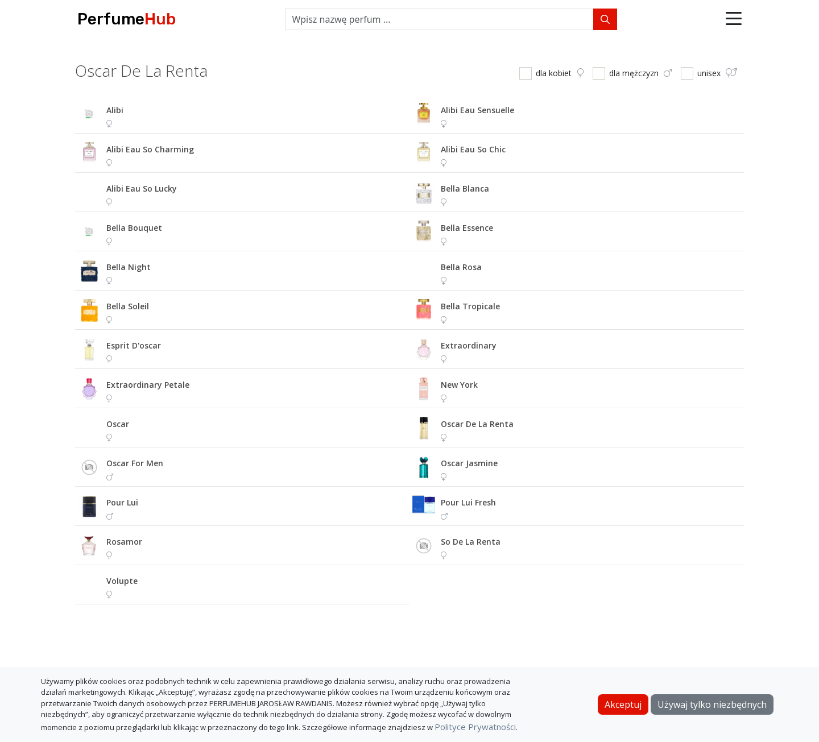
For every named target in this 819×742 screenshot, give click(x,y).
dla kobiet (560, 73)
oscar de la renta (477, 423)
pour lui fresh (468, 502)
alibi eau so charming (150, 149)
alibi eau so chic (473, 149)
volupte (122, 580)
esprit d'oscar (133, 345)
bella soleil (127, 306)
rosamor (124, 541)
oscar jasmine (469, 463)
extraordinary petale (147, 384)
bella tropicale (470, 306)
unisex (717, 73)
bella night (128, 267)
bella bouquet (134, 227)
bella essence (467, 227)
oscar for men (134, 463)
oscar (117, 423)
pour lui (122, 502)
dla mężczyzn (640, 73)
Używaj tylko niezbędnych (712, 704)
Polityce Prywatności (475, 726)
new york (459, 384)
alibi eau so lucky (141, 188)
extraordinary (469, 345)
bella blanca (465, 188)
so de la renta (470, 541)
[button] (734, 19)
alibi (114, 110)
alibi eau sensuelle (477, 110)
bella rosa (461, 267)
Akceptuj (623, 704)
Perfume (126, 19)
